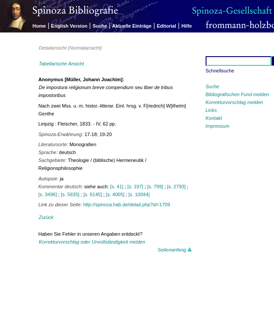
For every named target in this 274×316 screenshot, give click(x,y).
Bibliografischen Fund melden (237, 94)
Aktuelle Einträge (132, 26)
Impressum (217, 126)
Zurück (46, 217)
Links (211, 110)
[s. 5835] (70, 194)
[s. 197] (135, 186)
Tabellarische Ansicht (61, 63)
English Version (69, 26)
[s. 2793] (176, 186)
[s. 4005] (115, 194)
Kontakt (214, 118)
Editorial (166, 26)
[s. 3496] (48, 194)
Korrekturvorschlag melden (234, 102)
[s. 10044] (138, 194)
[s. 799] (155, 186)
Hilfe (186, 26)
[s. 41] (116, 186)
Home (39, 26)
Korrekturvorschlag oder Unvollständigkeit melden (92, 241)
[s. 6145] (92, 194)
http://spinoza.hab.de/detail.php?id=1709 (126, 204)
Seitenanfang (175, 249)
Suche (100, 26)
